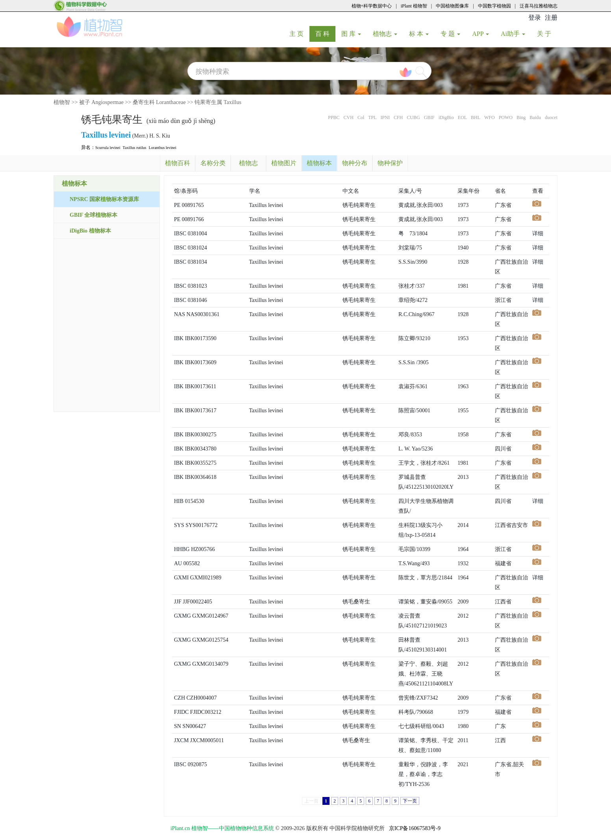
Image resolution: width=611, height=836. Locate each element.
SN (177, 726)
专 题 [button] (450, 33)
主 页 (299, 33)
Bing (521, 117)
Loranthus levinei (162, 147)
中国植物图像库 (452, 6)
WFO (489, 117)
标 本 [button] (419, 33)
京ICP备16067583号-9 (415, 828)
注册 (551, 17)
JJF (177, 602)
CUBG (413, 117)
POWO (506, 117)
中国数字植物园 (494, 6)
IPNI (385, 117)
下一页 (410, 801)
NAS (179, 314)
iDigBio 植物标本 (90, 231)
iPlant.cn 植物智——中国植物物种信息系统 (222, 828)
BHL (475, 117)
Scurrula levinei (107, 147)
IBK (178, 338)
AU (178, 563)
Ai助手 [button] (513, 33)
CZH (179, 698)
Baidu (535, 117)
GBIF (429, 117)
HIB (178, 501)
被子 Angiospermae (101, 102)
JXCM (181, 740)
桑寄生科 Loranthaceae (159, 102)
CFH (398, 117)
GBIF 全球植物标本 (93, 215)
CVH (349, 117)
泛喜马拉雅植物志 (538, 6)
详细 (537, 233)
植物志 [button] (385, 33)
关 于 (547, 33)
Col (360, 117)
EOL (462, 117)
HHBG (182, 549)
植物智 (62, 102)
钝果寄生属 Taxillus (217, 102)
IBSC (180, 233)
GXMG (182, 616)
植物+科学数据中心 (372, 6)
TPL (372, 117)
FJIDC (181, 712)
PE (177, 205)
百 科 (325, 33)
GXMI (181, 578)
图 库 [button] (351, 33)
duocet (551, 117)
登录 (534, 17)
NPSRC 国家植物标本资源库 (104, 199)
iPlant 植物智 (414, 6)
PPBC (333, 117)
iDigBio (446, 117)
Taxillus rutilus (134, 147)
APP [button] (480, 33)
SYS (179, 525)
